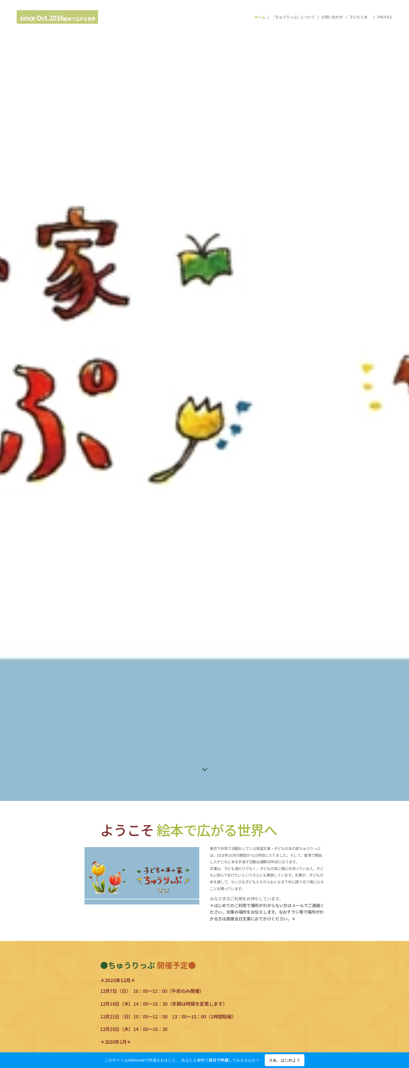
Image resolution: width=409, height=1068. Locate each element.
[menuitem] (259, 16)
